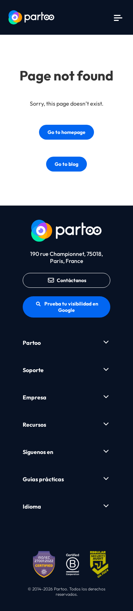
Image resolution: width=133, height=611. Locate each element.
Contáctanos (66, 280)
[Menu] (118, 17)
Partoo (32, 342)
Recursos (34, 424)
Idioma (32, 506)
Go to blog (66, 164)
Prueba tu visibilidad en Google (67, 307)
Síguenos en (38, 451)
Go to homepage (66, 132)
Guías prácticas (43, 479)
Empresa (34, 397)
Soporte (33, 370)
